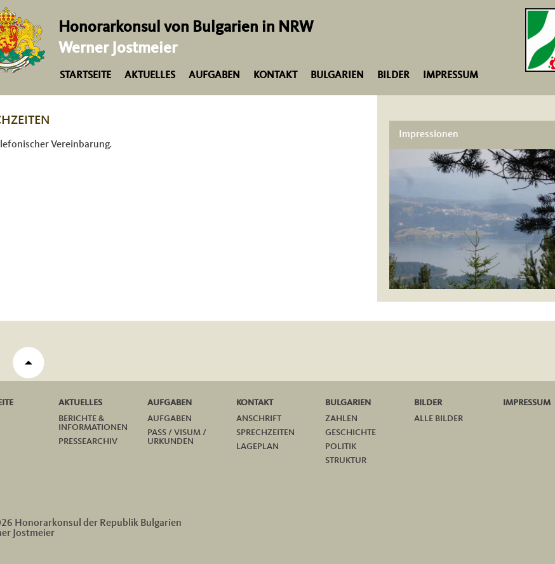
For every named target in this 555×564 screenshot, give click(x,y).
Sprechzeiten (265, 432)
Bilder (393, 75)
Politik (340, 446)
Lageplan (257, 446)
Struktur (345, 460)
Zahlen (341, 418)
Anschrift (258, 418)
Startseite (85, 75)
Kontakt (275, 75)
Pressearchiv (87, 441)
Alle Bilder (438, 418)
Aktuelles (149, 75)
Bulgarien (337, 75)
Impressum (450, 75)
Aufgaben (214, 75)
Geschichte (350, 432)
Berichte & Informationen (93, 423)
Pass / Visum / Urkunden (176, 437)
